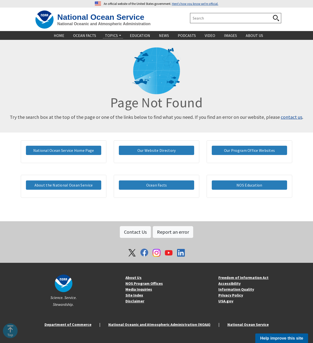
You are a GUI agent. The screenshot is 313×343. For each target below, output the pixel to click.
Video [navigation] (210, 35)
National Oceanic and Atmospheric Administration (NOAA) (159, 324)
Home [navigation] (59, 35)
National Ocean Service (100, 17)
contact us (291, 117)
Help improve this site (281, 338)
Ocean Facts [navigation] (84, 35)
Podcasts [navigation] (187, 35)
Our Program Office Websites (249, 150)
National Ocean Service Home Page (63, 150)
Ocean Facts (156, 185)
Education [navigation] (140, 35)
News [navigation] (164, 35)
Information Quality (236, 289)
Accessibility (229, 283)
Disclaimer (134, 301)
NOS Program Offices (144, 283)
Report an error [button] (173, 232)
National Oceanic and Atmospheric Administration (103, 24)
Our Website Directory (156, 150)
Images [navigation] (230, 35)
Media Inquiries (138, 289)
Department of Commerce (68, 324)
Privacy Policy (230, 295)
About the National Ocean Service (63, 185)
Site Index (134, 295)
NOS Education (249, 185)
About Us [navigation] (254, 35)
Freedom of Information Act (243, 277)
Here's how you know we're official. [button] (195, 4)
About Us (133, 277)
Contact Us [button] (135, 232)
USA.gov (225, 301)
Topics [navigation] (111, 35)
